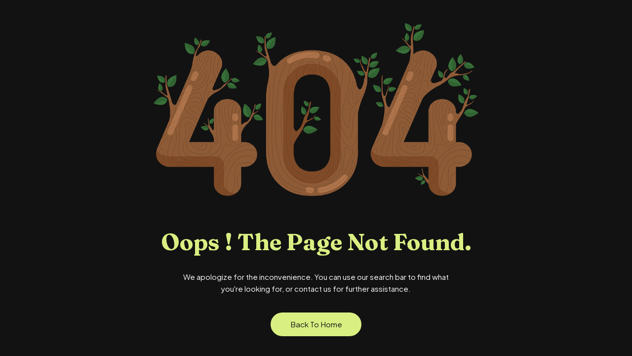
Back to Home (316, 324)
